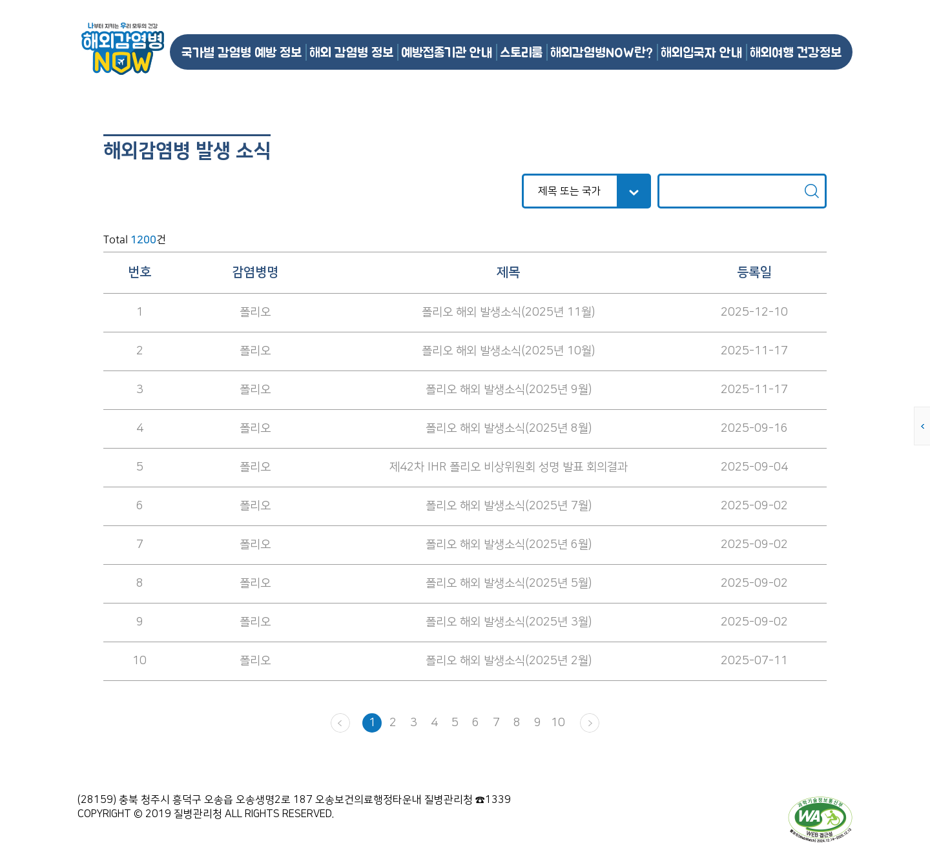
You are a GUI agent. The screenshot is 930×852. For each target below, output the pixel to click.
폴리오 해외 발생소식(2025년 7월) (509, 506)
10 (558, 722)
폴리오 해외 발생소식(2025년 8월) (509, 428)
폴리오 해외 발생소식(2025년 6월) (509, 544)
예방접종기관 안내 (446, 52)
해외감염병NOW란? (601, 52)
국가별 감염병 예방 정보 (241, 52)
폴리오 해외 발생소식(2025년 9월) (509, 389)
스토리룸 (521, 52)
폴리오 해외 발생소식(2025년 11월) (508, 312)
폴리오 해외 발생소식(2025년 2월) (509, 660)
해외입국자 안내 (701, 52)
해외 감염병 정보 (351, 52)
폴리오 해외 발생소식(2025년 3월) (509, 622)
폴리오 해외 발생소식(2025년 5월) (509, 583)
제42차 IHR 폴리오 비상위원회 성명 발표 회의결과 (508, 467)
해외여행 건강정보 (796, 52)
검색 (811, 191)
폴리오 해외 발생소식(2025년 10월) (508, 351)
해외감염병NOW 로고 (122, 49)
